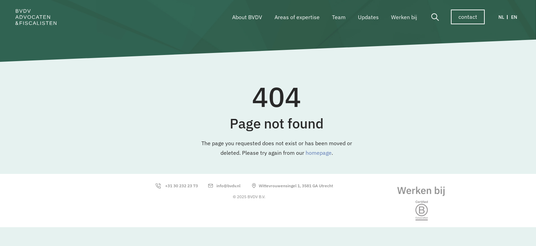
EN (514, 17)
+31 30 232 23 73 (181, 185)
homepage (319, 152)
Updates (368, 17)
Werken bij (404, 17)
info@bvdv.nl (228, 185)
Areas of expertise (297, 17)
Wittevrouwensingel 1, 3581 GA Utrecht (296, 185)
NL (501, 17)
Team (339, 17)
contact (467, 16)
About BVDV (247, 17)
